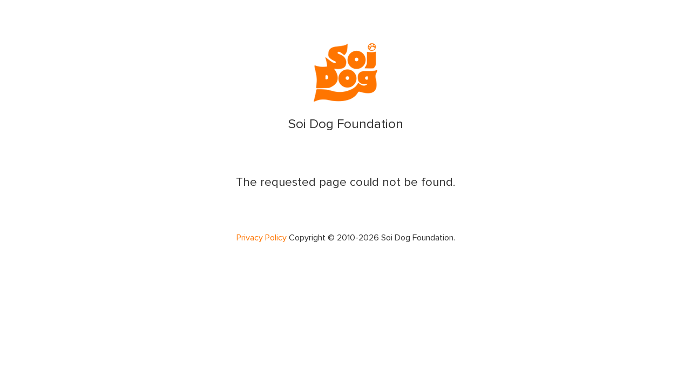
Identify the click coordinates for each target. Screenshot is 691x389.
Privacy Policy (261, 237)
